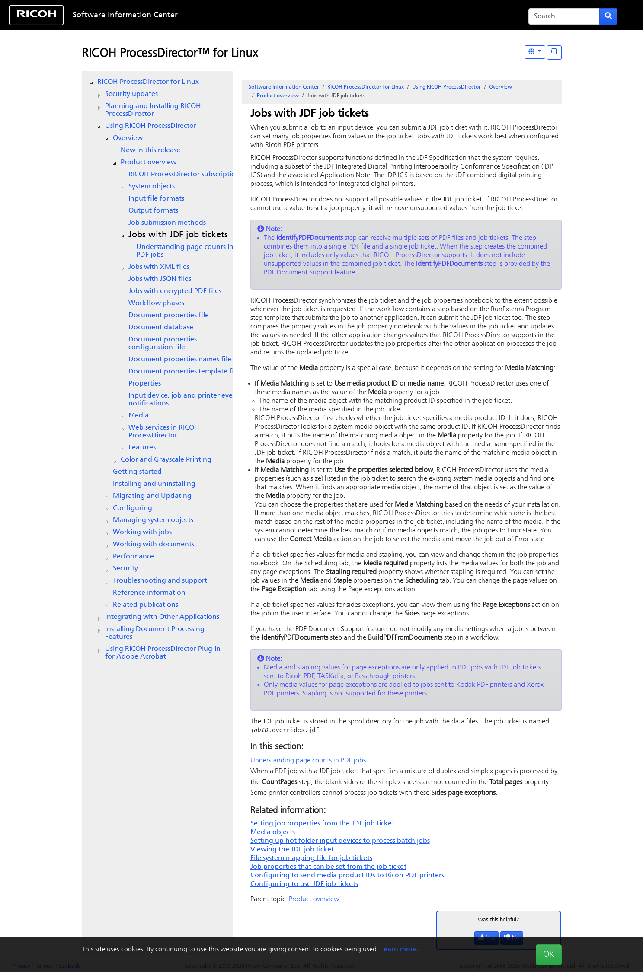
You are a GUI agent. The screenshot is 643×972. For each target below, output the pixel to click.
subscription (184, 174)
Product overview (148, 162)
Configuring (132, 508)
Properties (144, 383)
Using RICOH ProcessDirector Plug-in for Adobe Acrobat (163, 653)
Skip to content (293, 15)
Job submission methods (167, 223)
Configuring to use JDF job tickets (304, 884)
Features (142, 447)
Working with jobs (142, 532)
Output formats (153, 210)
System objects (151, 186)
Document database (160, 327)
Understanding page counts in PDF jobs (185, 251)
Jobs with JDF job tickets (178, 235)
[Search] (564, 16)
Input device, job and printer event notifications (184, 399)
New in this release (150, 150)
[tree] (157, 369)
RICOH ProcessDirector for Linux (148, 82)
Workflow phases (156, 303)
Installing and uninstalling (154, 484)
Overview (128, 138)
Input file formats (156, 198)
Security (125, 568)
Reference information (149, 593)
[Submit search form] (608, 16)
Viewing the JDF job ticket (292, 850)
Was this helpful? (498, 920)
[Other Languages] (535, 52)
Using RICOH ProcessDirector (150, 126)
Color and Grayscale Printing (166, 459)
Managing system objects (153, 520)
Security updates (131, 94)
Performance (133, 556)
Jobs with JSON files (159, 279)
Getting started (137, 471)
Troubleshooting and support (160, 580)
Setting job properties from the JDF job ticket (322, 824)
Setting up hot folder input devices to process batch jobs (340, 841)
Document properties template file (184, 371)
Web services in (163, 431)
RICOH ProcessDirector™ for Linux (170, 54)
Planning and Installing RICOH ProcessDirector (153, 110)
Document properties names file (179, 359)
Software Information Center (125, 15)
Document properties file (168, 315)
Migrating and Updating (152, 496)
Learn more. (399, 949)
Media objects (272, 832)
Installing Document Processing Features (155, 633)
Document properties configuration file (162, 343)
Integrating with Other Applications (162, 617)
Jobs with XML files (158, 267)
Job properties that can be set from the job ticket (328, 867)
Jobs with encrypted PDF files (174, 291)
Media (138, 415)
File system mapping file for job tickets (311, 858)
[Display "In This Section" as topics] (554, 52)
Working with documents (153, 544)
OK (548, 954)
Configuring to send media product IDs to (347, 876)
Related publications (145, 605)
